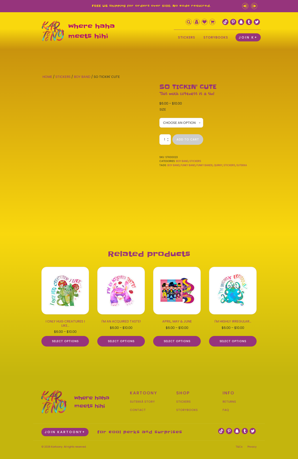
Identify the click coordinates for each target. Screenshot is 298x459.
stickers (229, 165)
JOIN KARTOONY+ (64, 430)
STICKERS (186, 37)
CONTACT (138, 408)
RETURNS (229, 400)
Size (163, 109)
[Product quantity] (165, 139)
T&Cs (239, 444)
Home (47, 76)
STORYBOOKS (215, 37)
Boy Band (82, 76)
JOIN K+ (248, 37)
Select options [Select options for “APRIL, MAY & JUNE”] (177, 340)
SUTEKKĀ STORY (142, 400)
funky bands (204, 165)
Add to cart (188, 140)
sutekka (241, 165)
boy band (173, 165)
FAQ (226, 408)
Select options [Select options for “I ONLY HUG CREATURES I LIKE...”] (65, 340)
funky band (188, 165)
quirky (218, 165)
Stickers (63, 76)
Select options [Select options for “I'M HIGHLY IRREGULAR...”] (233, 340)
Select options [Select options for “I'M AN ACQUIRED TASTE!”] (121, 340)
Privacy (252, 444)
